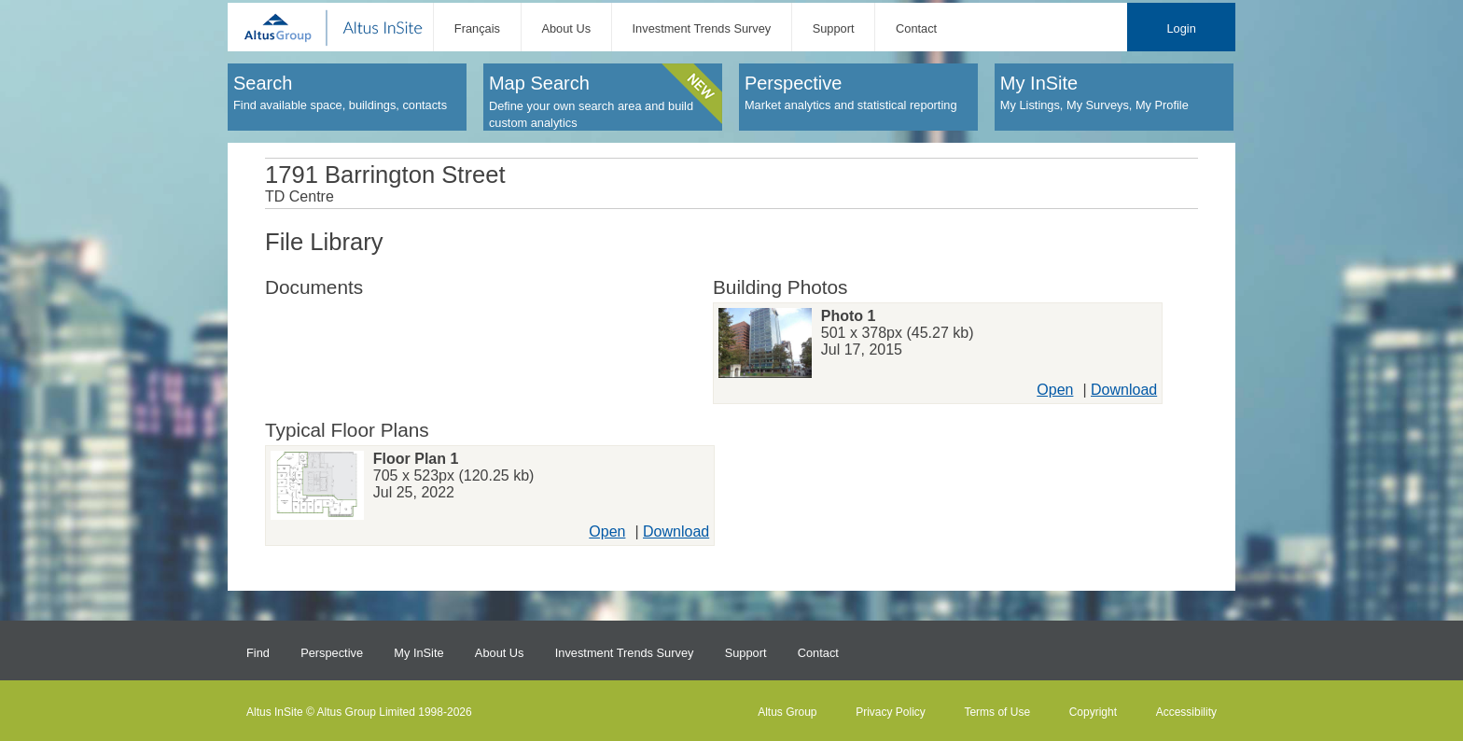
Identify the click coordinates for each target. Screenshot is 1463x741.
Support (834, 28)
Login (1180, 28)
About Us (566, 28)
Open (1055, 390)
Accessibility (1186, 712)
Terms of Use (997, 712)
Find (258, 653)
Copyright (1093, 712)
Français (477, 28)
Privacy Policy (891, 712)
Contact (916, 28)
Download (1124, 390)
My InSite (418, 653)
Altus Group (787, 712)
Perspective (331, 653)
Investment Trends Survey (702, 28)
